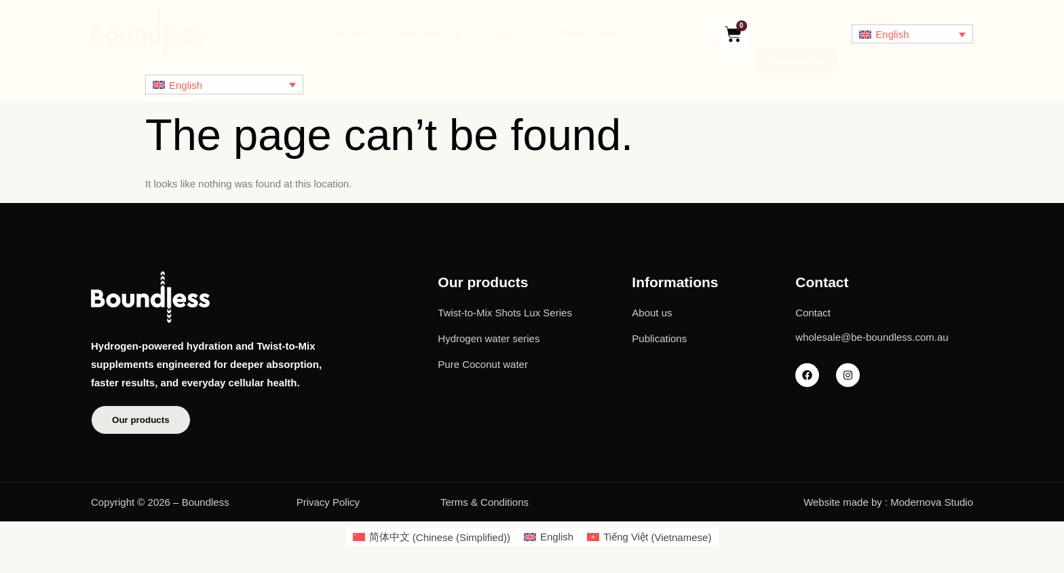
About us (511, 33)
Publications (590, 33)
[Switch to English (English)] (548, 538)
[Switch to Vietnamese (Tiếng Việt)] (649, 538)
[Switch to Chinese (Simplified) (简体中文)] (431, 538)
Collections (428, 34)
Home (352, 33)
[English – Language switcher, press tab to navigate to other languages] (912, 34)
